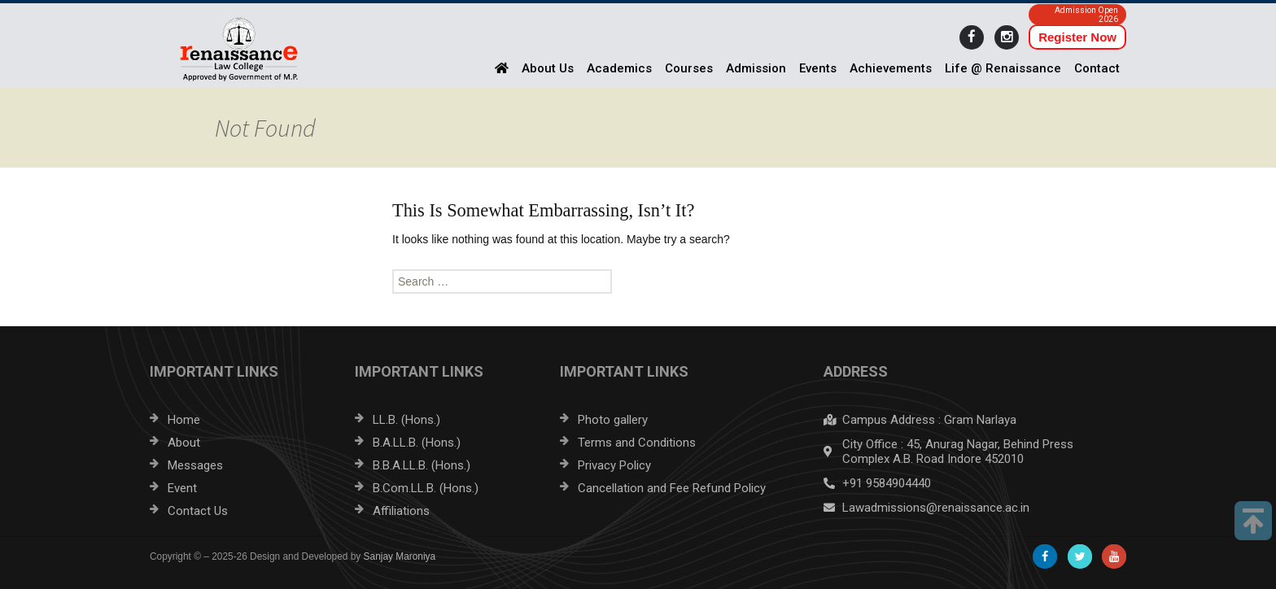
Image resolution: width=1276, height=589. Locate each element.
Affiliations (401, 511)
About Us (548, 68)
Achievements (891, 68)
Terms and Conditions (637, 442)
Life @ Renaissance (1003, 68)
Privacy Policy (614, 465)
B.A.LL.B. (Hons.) (417, 442)
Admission (756, 68)
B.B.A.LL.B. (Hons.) (421, 465)
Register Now (1077, 37)
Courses (689, 68)
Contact (1097, 68)
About (184, 442)
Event (182, 488)
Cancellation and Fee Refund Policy (672, 488)
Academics (619, 68)
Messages (195, 465)
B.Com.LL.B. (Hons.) (425, 488)
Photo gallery (613, 419)
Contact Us (198, 511)
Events (818, 68)
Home (184, 419)
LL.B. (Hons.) (406, 419)
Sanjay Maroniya (400, 556)
